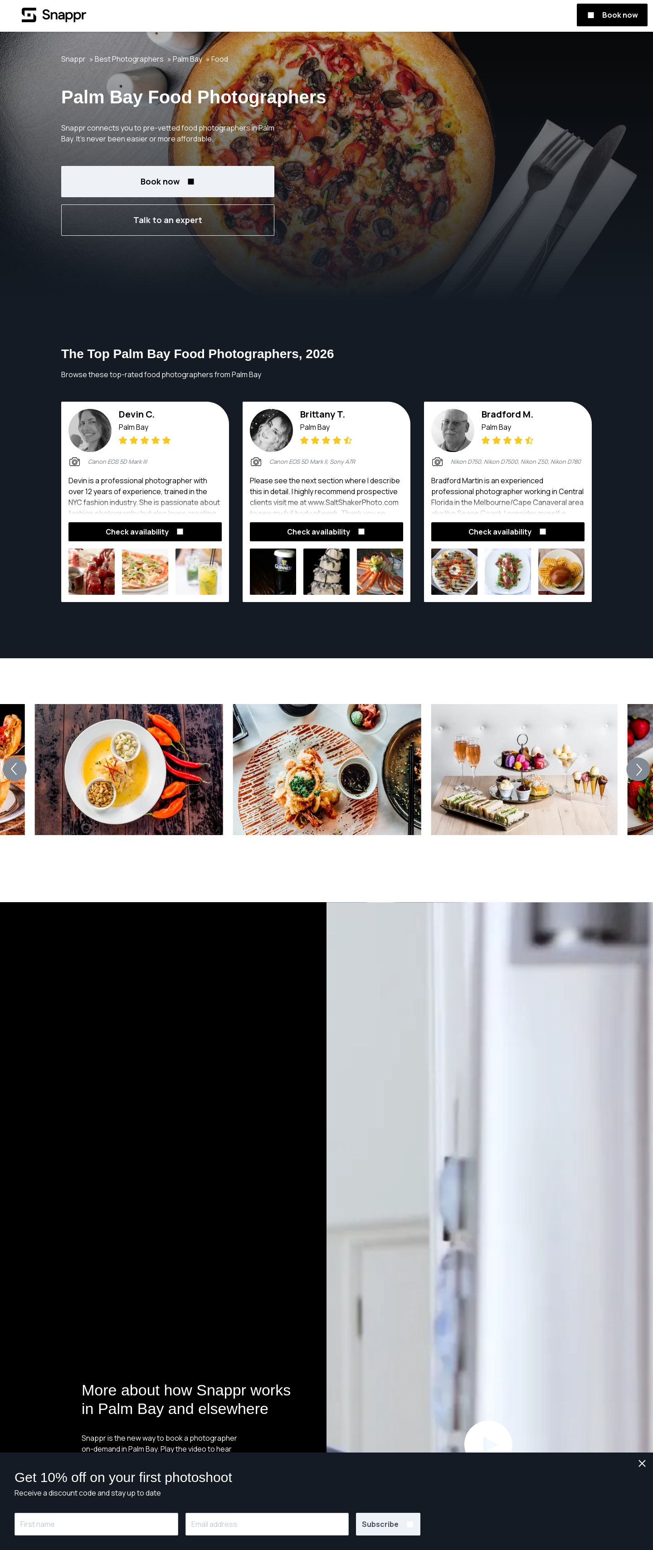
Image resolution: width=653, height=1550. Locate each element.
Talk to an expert (167, 219)
